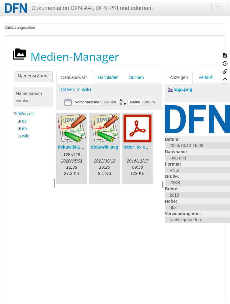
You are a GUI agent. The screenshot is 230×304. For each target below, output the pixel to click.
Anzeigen (179, 77)
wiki (25, 135)
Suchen (136, 77)
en (24, 128)
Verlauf (205, 77)
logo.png (183, 89)
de (24, 121)
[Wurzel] (26, 113)
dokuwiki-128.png (76, 147)
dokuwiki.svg (104, 147)
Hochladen (108, 77)
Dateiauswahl (74, 77)
